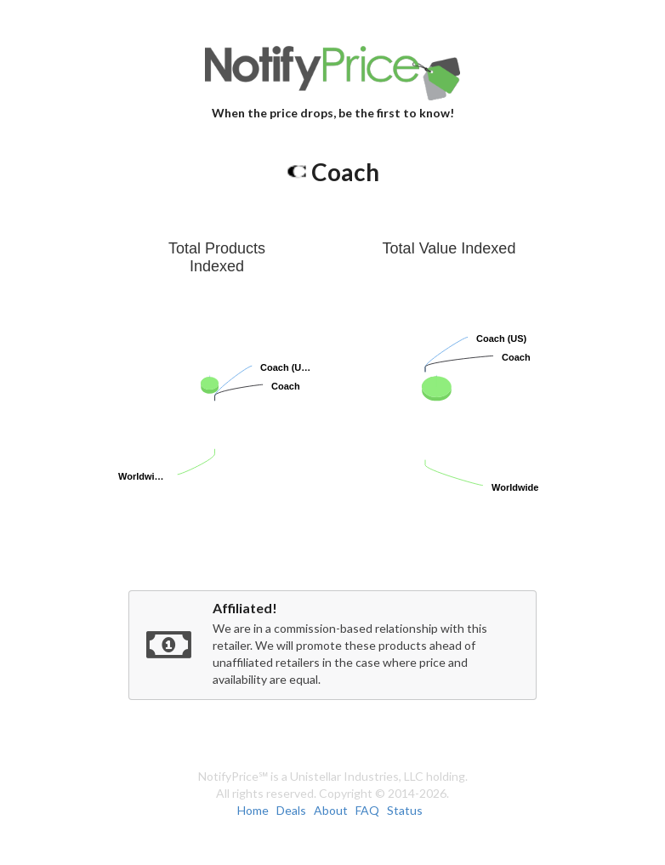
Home (253, 810)
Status (405, 810)
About (331, 810)
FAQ (367, 810)
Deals (291, 810)
